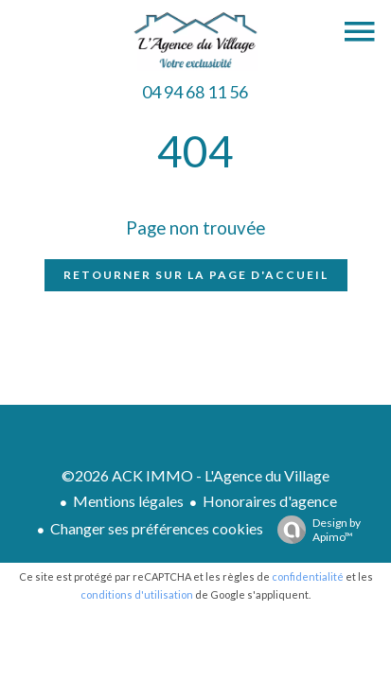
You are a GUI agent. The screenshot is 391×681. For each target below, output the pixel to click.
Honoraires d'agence (270, 501)
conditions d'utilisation (136, 594)
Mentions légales (128, 501)
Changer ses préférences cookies (156, 528)
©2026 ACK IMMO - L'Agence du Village (195, 475)
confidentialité (308, 576)
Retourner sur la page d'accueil (196, 275)
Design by (314, 529)
